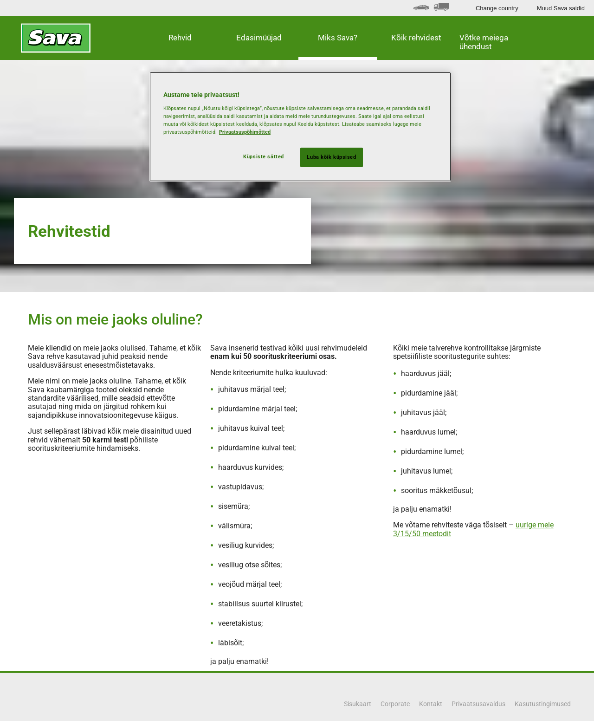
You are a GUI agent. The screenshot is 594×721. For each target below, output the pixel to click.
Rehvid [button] (180, 37)
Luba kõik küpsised (331, 157)
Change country (497, 8)
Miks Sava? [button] (337, 37)
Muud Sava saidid (561, 8)
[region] (300, 127)
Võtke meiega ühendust (483, 42)
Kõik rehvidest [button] (416, 37)
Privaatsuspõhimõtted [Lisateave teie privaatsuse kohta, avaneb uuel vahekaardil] (245, 132)
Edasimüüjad (259, 37)
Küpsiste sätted (263, 156)
